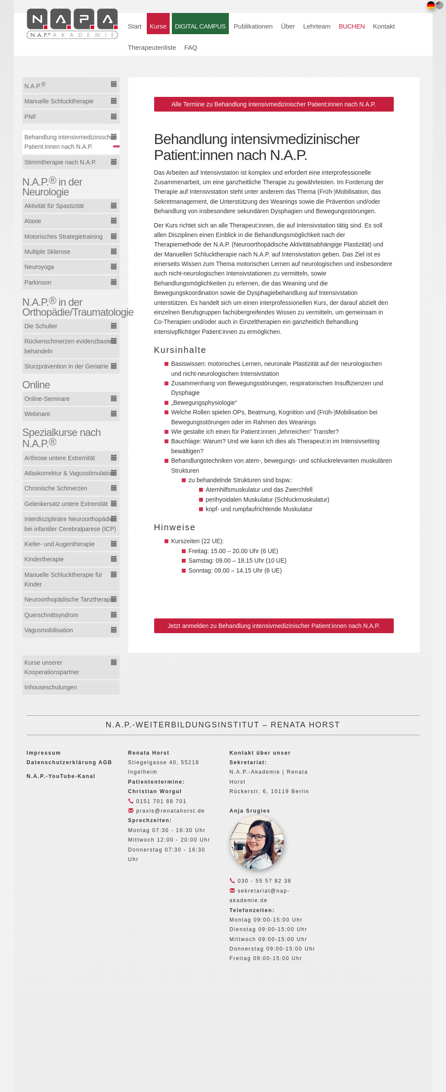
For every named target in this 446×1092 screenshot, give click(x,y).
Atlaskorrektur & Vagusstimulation (70, 473)
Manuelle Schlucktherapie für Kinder (64, 579)
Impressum (44, 753)
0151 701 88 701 (157, 801)
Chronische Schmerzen (56, 488)
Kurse (158, 26)
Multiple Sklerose (48, 251)
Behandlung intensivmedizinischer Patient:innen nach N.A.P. (70, 142)
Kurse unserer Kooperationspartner (52, 667)
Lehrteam (316, 26)
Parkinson (38, 282)
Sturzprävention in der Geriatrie (67, 366)
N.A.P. (35, 85)
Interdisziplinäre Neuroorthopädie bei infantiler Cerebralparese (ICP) (70, 524)
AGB (105, 762)
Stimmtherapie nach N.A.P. (61, 162)
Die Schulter (41, 326)
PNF (31, 116)
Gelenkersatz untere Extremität (66, 503)
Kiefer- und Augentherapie (60, 544)
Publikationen (253, 26)
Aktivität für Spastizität (54, 205)
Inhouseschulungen (51, 687)
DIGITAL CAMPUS (200, 26)
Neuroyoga (39, 266)
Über (288, 26)
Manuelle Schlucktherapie (59, 101)
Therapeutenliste (152, 47)
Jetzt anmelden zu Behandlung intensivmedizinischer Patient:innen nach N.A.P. (274, 625)
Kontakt (384, 26)
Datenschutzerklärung (62, 762)
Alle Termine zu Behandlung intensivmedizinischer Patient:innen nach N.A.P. (273, 104)
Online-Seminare (47, 398)
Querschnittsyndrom (52, 615)
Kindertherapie (44, 559)
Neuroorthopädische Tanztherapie (70, 599)
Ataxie (33, 221)
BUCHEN (352, 26)
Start (135, 26)
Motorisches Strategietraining (64, 236)
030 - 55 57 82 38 (261, 881)
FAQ (190, 47)
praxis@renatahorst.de (166, 811)
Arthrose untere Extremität (60, 458)
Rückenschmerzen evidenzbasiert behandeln (70, 346)
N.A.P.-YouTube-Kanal (61, 776)
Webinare (38, 413)
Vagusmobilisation (49, 630)
